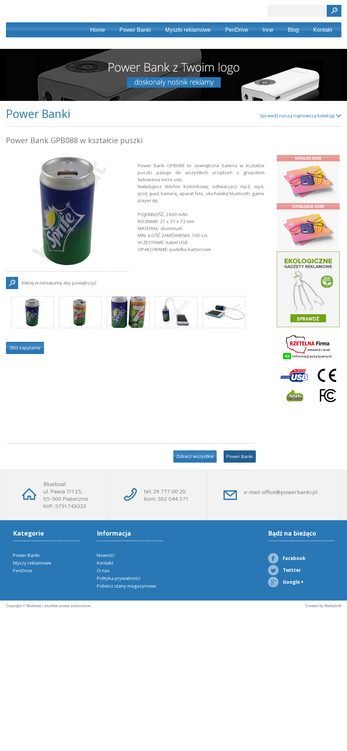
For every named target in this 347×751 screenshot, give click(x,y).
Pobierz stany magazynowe (126, 586)
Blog (293, 30)
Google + (286, 582)
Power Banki (135, 30)
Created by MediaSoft (323, 606)
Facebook (286, 558)
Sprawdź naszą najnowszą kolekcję (297, 115)
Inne (267, 30)
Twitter (284, 570)
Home (97, 30)
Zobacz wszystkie (195, 456)
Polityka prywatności (118, 578)
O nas (103, 570)
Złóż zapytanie (25, 348)
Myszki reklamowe (188, 30)
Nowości (105, 555)
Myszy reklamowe (32, 563)
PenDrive (236, 30)
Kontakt (322, 30)
